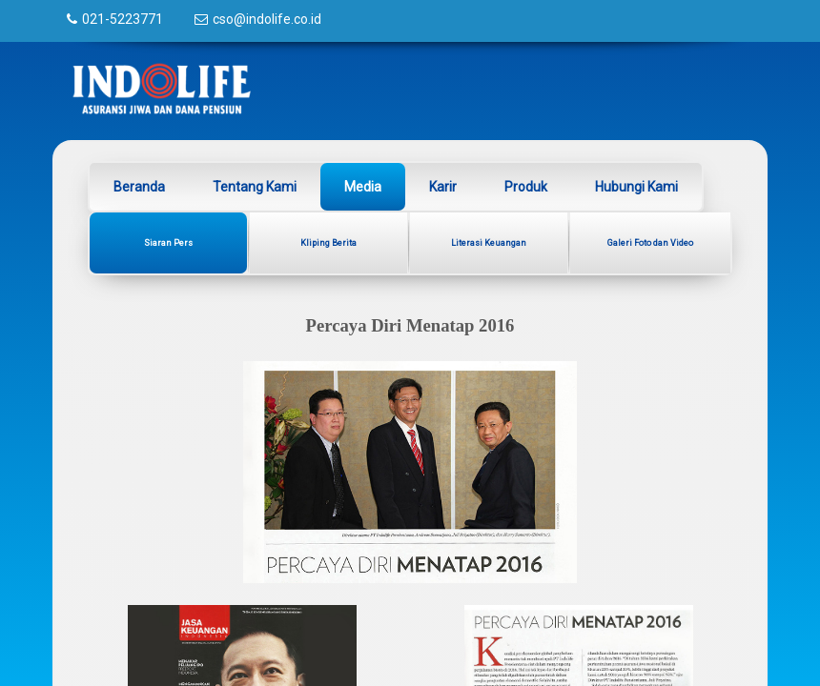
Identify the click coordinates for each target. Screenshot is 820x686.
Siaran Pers (168, 243)
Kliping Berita (328, 243)
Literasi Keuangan (488, 243)
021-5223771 (122, 19)
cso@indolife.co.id (267, 19)
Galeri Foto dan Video (650, 243)
